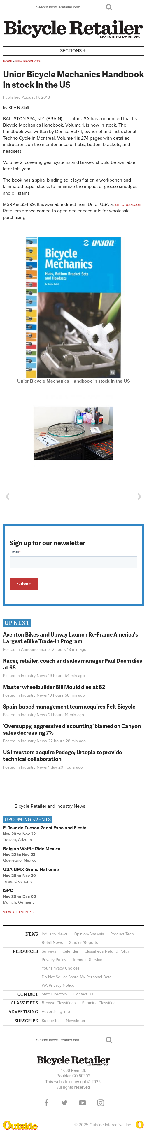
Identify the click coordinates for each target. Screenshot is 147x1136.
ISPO (8, 890)
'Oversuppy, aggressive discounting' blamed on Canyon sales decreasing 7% (72, 729)
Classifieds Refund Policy (107, 951)
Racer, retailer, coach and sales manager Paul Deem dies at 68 (72, 664)
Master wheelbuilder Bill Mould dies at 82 (54, 687)
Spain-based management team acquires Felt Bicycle (69, 706)
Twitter (64, 1102)
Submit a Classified (99, 1002)
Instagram (100, 1102)
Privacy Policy (54, 959)
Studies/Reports (83, 942)
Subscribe (51, 1020)
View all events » (18, 912)
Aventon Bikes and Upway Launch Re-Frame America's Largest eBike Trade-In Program (70, 637)
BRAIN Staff (18, 107)
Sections (73, 50)
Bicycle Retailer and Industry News (50, 806)
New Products (28, 61)
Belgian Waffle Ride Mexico (31, 849)
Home (7, 61)
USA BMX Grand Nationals (31, 869)
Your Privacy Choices (61, 968)
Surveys (49, 951)
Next (140, 497)
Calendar (70, 951)
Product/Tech (122, 934)
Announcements (36, 649)
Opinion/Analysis (89, 934)
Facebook (46, 1102)
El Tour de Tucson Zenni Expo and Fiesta (45, 828)
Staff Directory (54, 994)
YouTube (82, 1102)
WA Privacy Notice (58, 985)
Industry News (34, 675)
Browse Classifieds (59, 1002)
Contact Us (83, 994)
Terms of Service (87, 959)
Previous (7, 497)
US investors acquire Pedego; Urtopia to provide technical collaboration (62, 755)
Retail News (52, 942)
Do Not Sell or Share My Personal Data (76, 976)
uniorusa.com (129, 204)
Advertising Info (56, 1011)
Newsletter (75, 1020)
